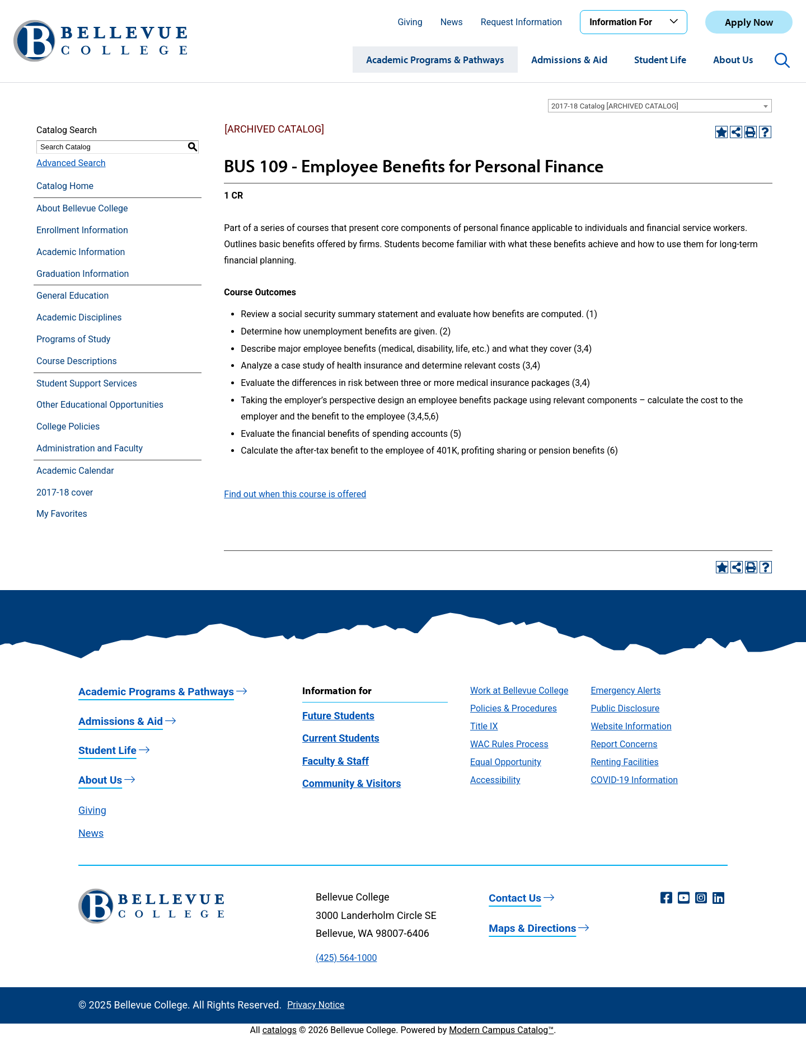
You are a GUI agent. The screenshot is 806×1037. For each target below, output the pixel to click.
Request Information (521, 22)
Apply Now (749, 22)
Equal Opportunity (505, 762)
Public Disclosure (625, 708)
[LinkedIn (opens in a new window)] (718, 898)
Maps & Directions (532, 928)
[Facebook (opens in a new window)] (666, 898)
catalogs (280, 1030)
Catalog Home (64, 186)
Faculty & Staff (335, 761)
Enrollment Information (82, 230)
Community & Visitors (351, 783)
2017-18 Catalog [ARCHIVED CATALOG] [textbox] (614, 106)
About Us (733, 59)
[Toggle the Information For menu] (676, 22)
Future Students (338, 716)
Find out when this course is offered (295, 494)
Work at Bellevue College (519, 690)
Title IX (484, 726)
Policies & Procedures (513, 708)
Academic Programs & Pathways (435, 59)
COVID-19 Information (634, 780)
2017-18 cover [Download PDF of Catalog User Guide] (64, 492)
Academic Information (80, 252)
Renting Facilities (624, 762)
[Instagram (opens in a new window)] (701, 898)
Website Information (631, 726)
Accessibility (495, 780)
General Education (72, 295)
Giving (409, 22)
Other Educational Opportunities (99, 404)
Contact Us (515, 898)
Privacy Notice (315, 1005)
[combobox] (660, 105)
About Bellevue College (82, 208)
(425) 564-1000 (346, 958)
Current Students (340, 738)
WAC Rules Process (509, 744)
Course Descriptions (76, 361)
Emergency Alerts (625, 690)
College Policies (68, 426)
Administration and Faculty (89, 448)
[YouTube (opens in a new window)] (684, 898)
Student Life (660, 59)
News (452, 22)
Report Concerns (624, 744)
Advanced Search (71, 163)
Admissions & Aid (569, 59)
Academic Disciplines (79, 317)
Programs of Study (73, 339)
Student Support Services (86, 383)
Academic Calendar (75, 470)
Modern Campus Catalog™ (501, 1030)
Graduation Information (82, 273)
